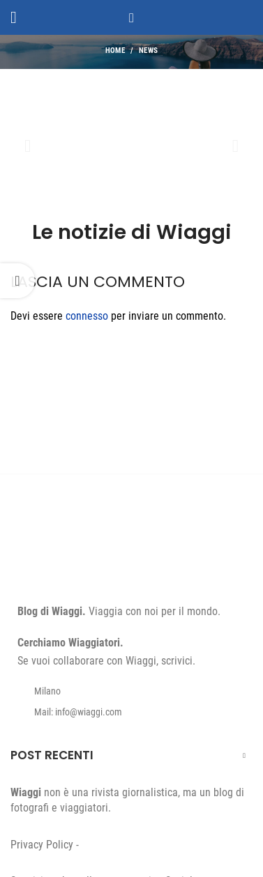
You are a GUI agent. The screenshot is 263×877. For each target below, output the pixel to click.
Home (115, 50)
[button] (27, 146)
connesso (87, 316)
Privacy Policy (41, 844)
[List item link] (131, 712)
